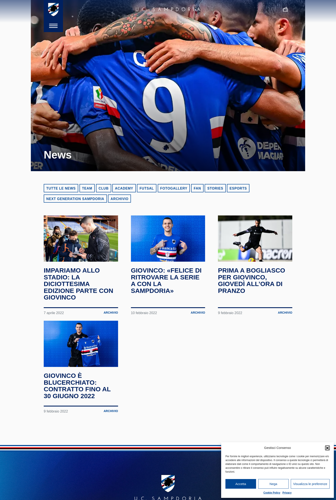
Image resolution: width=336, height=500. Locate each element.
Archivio (119, 199)
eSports (238, 188)
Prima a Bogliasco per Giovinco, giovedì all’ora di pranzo (251, 280)
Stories (215, 188)
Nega (273, 484)
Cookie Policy (271, 492)
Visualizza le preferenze (310, 484)
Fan (197, 188)
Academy (124, 188)
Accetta (240, 484)
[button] (327, 448)
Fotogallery (174, 188)
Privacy (287, 492)
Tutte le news (61, 188)
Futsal (147, 188)
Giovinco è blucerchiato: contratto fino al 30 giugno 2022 (77, 385)
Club (104, 188)
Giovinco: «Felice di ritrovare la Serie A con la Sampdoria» (166, 280)
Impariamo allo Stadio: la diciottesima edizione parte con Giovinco (78, 284)
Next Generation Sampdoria (75, 199)
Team (87, 188)
